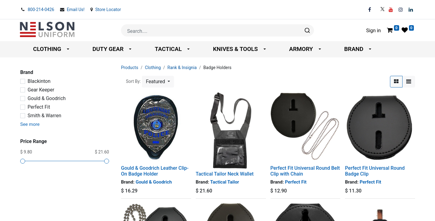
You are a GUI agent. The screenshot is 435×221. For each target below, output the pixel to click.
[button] (158, 81)
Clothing (153, 67)
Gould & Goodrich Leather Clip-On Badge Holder (155, 171)
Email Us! (76, 9)
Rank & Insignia (182, 67)
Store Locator (108, 9)
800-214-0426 (41, 9)
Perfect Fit (39, 107)
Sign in (373, 30)
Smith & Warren (44, 115)
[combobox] (217, 30)
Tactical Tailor (224, 182)
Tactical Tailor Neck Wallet (225, 174)
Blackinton (39, 81)
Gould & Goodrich (47, 98)
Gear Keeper (41, 90)
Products (129, 67)
